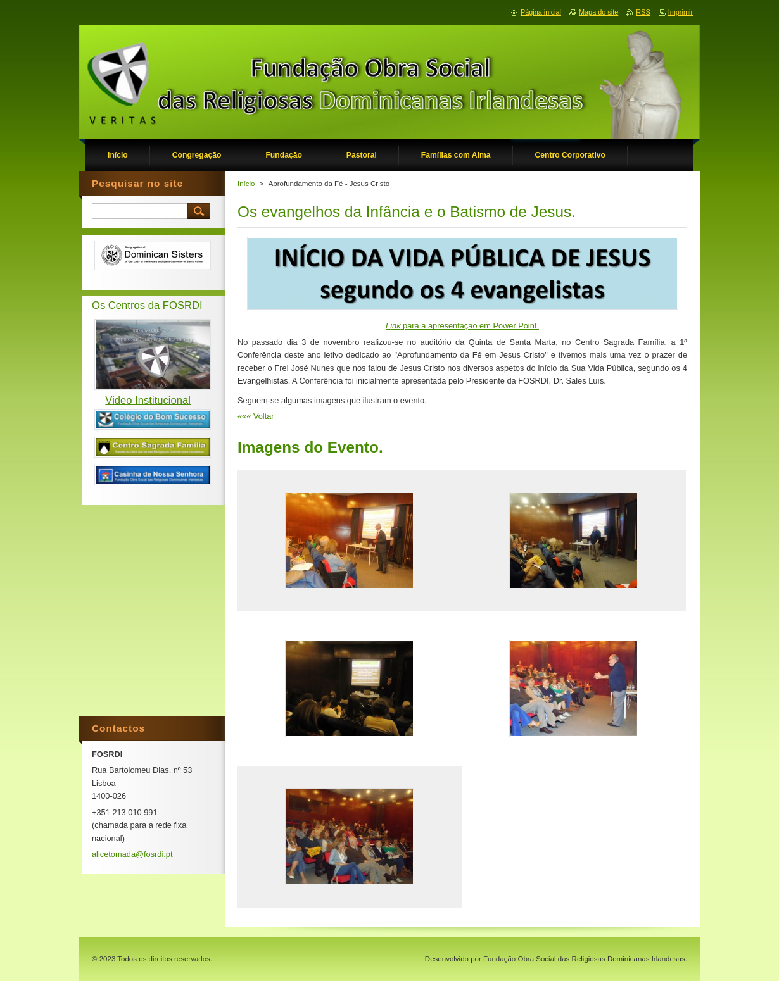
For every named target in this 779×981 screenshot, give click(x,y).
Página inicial (541, 12)
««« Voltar (256, 416)
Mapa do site (598, 12)
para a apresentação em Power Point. (462, 325)
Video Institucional (148, 400)
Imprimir (680, 12)
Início (246, 183)
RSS (643, 12)
